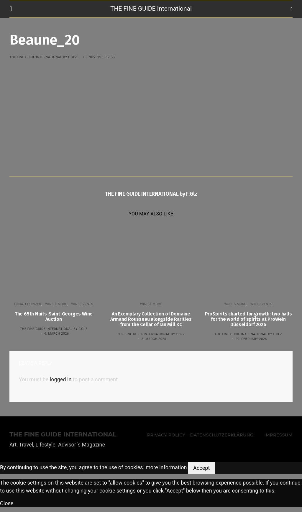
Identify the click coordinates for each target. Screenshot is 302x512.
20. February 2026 (251, 339)
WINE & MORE (56, 304)
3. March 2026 (154, 339)
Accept (201, 468)
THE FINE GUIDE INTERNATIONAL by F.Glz (43, 57)
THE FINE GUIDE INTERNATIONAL (62, 434)
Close (6, 503)
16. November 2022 (99, 57)
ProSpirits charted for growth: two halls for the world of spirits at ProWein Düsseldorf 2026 (248, 319)
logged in (61, 379)
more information (166, 467)
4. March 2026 (56, 334)
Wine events (82, 304)
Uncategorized (27, 304)
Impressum (278, 435)
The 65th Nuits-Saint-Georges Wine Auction (54, 316)
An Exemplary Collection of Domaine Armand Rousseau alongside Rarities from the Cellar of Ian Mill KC (150, 319)
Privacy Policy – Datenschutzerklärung (200, 435)
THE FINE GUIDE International (151, 8)
